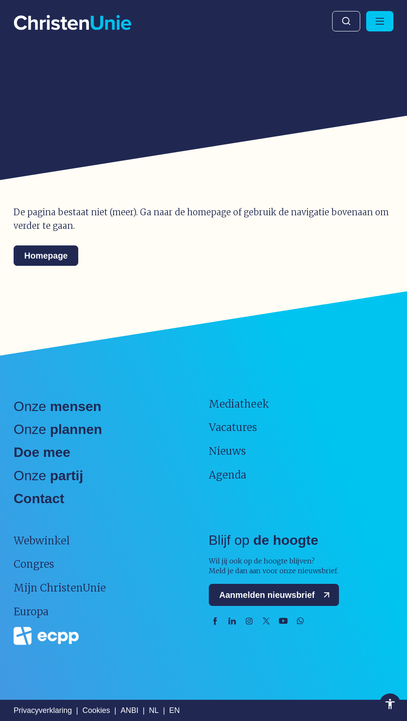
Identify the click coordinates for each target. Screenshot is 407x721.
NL (154, 710)
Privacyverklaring (43, 710)
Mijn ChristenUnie (60, 587)
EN (174, 710)
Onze (57, 406)
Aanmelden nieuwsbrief (276, 595)
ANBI (129, 710)
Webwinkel (42, 540)
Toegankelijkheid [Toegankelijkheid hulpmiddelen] (390, 704)
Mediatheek (239, 404)
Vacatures (233, 427)
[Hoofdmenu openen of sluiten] (379, 21)
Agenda (227, 475)
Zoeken (346, 21)
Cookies (96, 710)
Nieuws (227, 451)
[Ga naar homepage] (72, 23)
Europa (31, 611)
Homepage (46, 255)
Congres (34, 564)
